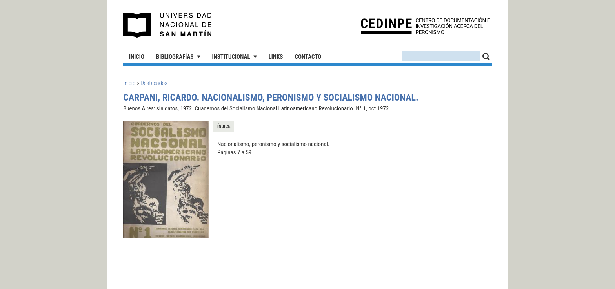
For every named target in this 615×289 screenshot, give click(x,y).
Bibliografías (175, 56)
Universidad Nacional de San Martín (167, 25)
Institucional (231, 56)
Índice (223, 126)
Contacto (308, 56)
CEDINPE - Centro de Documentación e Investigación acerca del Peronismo (425, 25)
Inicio (136, 56)
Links (276, 56)
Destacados (153, 83)
